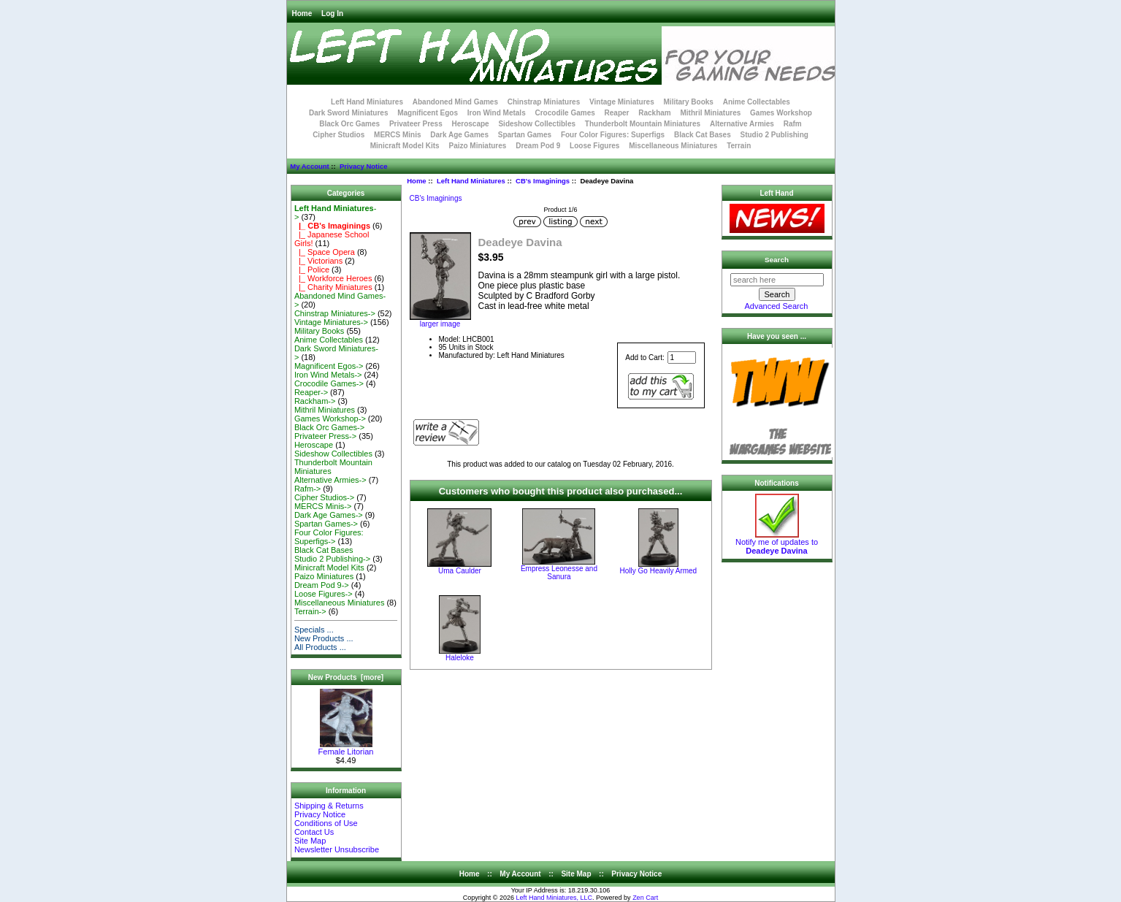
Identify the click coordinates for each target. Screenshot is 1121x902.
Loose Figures (594, 146)
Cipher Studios (338, 135)
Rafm (793, 124)
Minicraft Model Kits (405, 146)
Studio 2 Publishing (774, 135)
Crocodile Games (565, 113)
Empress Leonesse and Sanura (559, 573)
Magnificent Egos (427, 113)
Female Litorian (346, 748)
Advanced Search (776, 306)
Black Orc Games (349, 124)
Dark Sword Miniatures (348, 113)
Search (777, 260)
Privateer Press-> (325, 436)
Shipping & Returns (329, 805)
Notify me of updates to (776, 542)
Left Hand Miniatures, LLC (554, 897)
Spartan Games (524, 135)
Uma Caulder (459, 571)
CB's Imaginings (543, 181)
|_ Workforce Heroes (333, 278)
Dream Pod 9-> (321, 585)
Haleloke (459, 658)
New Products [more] (345, 677)
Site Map (310, 840)
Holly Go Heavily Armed (658, 571)
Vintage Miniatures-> (331, 322)
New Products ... (323, 638)
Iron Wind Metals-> (328, 374)
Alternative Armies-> (330, 479)
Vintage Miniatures (621, 102)
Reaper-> (311, 392)
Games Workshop (781, 113)
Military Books (688, 102)
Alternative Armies (742, 124)
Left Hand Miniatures (471, 181)
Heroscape (470, 124)
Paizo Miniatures (477, 146)
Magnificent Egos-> (328, 366)
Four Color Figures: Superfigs (613, 135)
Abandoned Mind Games (455, 102)
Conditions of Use (326, 823)
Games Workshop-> (330, 418)
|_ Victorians (318, 260)
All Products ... (320, 647)
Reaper (617, 113)
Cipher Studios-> (324, 497)
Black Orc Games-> (329, 427)
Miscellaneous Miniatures (673, 146)
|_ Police (311, 269)
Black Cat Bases (702, 135)
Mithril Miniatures (710, 113)
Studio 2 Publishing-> (332, 558)
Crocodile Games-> (329, 383)
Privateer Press (416, 124)
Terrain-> (310, 611)
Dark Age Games (459, 135)
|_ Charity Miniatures (333, 287)
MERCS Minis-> (323, 506)
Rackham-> (315, 401)
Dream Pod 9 (538, 146)
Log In (332, 13)
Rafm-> (307, 488)
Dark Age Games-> (328, 515)
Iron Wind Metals (496, 113)
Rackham (654, 113)
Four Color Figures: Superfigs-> (329, 537)
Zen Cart (645, 897)
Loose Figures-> (323, 593)
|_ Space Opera (324, 252)
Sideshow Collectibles (536, 124)
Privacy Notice (363, 166)
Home (302, 13)
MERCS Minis (397, 135)
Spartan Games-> (326, 523)
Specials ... (314, 629)
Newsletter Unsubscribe (336, 849)
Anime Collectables (756, 102)
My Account (309, 166)
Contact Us (314, 832)
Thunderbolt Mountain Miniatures (642, 124)
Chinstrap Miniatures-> (334, 313)
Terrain (739, 146)
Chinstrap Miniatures (544, 102)
